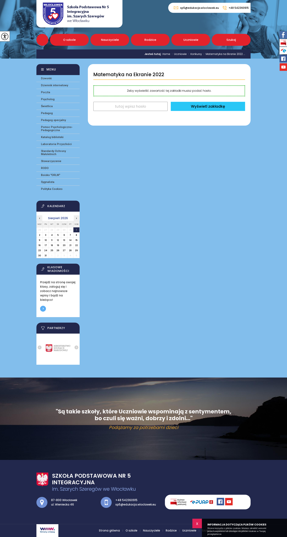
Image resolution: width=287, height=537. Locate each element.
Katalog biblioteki (52, 137)
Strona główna (42, 40)
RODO (45, 168)
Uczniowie (190, 40)
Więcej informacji (43, 309)
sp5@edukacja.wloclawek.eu (196, 7)
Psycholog (48, 99)
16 (39, 245)
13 (64, 240)
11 (52, 240)
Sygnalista (47, 182)
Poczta (45, 92)
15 (76, 240)
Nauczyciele (110, 40)
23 (39, 250)
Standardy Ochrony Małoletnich (53, 152)
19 (58, 245)
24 (45, 250)
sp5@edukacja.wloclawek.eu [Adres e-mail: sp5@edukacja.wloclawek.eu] (135, 504)
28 (70, 250)
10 (46, 240)
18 (52, 245)
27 (64, 250)
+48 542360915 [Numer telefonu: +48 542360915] (126, 500)
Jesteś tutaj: (153, 54)
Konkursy (194, 54)
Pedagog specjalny (53, 120)
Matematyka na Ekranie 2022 (128, 74)
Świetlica (47, 106)
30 (39, 255)
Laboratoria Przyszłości (56, 144)
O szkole (69, 40)
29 (76, 250)
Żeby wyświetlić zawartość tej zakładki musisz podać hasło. (169, 91)
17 (46, 245)
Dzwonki (46, 78)
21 (70, 245)
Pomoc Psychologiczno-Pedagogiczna (57, 128)
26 (58, 250)
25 (52, 250)
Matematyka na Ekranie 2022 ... (223, 54)
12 (58, 240)
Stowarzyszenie (51, 161)
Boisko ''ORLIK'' (50, 175)
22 (76, 245)
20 (64, 245)
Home (166, 54)
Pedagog (47, 113)
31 (46, 255)
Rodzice (150, 40)
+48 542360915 (236, 8)
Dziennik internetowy (54, 85)
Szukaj (231, 40)
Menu (51, 69)
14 (70, 240)
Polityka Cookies (51, 189)
